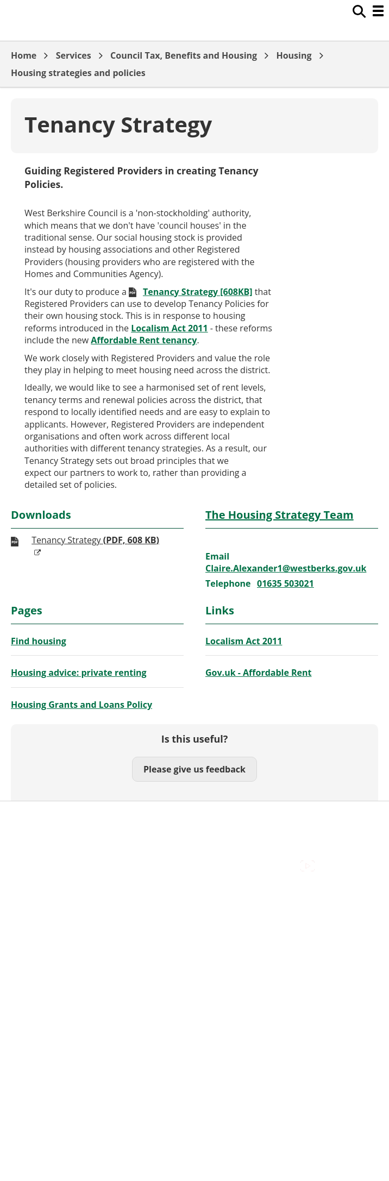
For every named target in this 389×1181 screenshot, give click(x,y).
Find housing (38, 641)
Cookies (26, 919)
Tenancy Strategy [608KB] (198, 292)
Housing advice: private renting (79, 673)
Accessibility (35, 895)
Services (73, 55)
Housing (293, 55)
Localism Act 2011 (169, 328)
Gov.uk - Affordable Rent (258, 673)
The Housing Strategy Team (279, 514)
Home (23, 55)
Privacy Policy (38, 943)
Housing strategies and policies (78, 73)
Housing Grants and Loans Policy (81, 705)
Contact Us (33, 907)
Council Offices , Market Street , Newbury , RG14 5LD (117, 956)
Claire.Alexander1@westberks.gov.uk (285, 568)
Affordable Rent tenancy (144, 340)
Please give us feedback (194, 769)
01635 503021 (285, 583)
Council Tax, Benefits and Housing (183, 55)
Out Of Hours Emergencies (65, 931)
